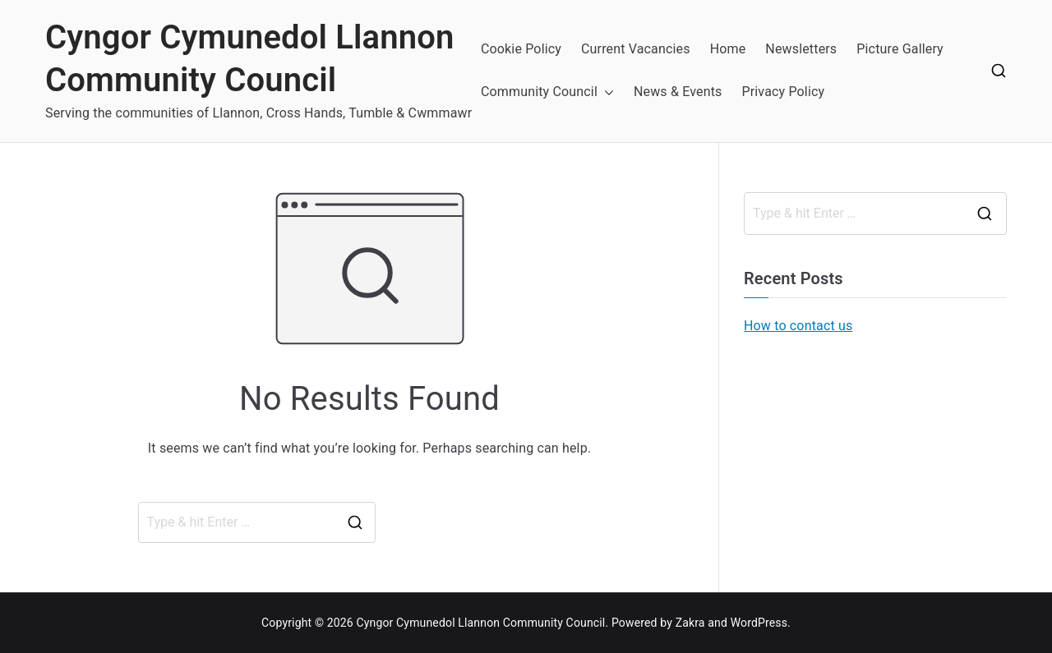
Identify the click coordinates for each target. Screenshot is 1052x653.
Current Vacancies (635, 49)
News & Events (678, 91)
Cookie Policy (521, 49)
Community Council (539, 91)
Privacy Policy (782, 91)
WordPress (759, 622)
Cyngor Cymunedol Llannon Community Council (480, 622)
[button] (606, 92)
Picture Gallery (900, 49)
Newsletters (801, 49)
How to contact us (798, 325)
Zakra (690, 622)
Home (728, 49)
